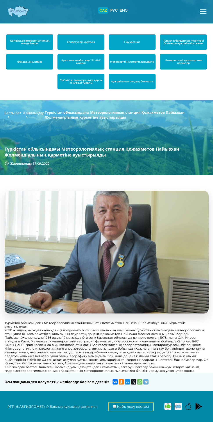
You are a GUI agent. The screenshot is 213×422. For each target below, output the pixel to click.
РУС (113, 10)
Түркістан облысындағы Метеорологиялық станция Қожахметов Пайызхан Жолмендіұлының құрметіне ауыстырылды (114, 115)
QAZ (103, 10)
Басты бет (13, 112)
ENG (123, 10)
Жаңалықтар (33, 112)
